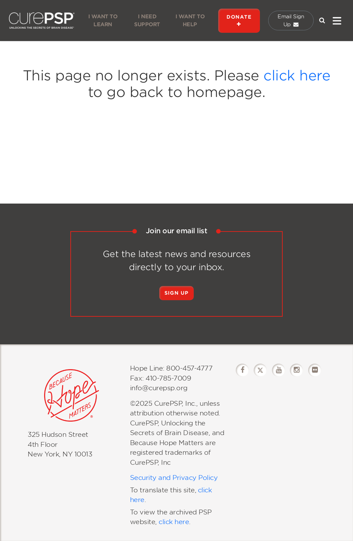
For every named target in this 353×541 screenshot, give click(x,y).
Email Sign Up (291, 20)
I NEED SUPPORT (147, 20)
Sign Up (176, 293)
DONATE (239, 20)
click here (296, 75)
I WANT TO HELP (190, 20)
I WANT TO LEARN (103, 20)
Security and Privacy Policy (174, 478)
